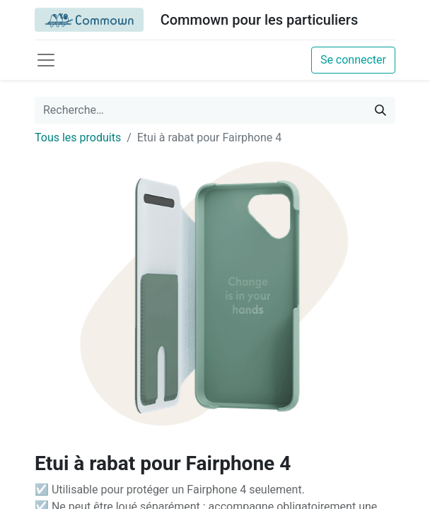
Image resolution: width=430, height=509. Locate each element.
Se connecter (353, 59)
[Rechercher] (380, 110)
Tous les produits (78, 137)
